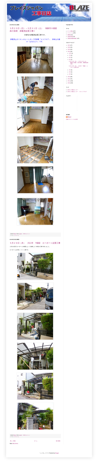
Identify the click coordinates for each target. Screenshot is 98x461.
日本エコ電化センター (72, 89)
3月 (70, 72)
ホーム (35, 441)
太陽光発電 (70, 36)
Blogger (57, 453)
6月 (70, 57)
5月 (70, 59)
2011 (69, 81)
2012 (69, 78)
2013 (69, 76)
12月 (70, 53)
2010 (69, 83)
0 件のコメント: (26, 233)
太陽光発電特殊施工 (72, 38)
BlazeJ (69, 117)
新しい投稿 (12, 441)
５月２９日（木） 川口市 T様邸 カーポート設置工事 (35, 243)
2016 (69, 47)
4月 (70, 70)
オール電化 (70, 31)
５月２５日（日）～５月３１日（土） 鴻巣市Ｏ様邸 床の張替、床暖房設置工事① (78, 63)
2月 (70, 74)
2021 (69, 45)
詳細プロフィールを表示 (72, 119)
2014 (69, 51)
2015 (69, 49)
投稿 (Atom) (15, 443)
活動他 (69, 34)
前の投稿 (58, 441)
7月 (70, 55)
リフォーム (16, 235)
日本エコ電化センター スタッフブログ (77, 91)
